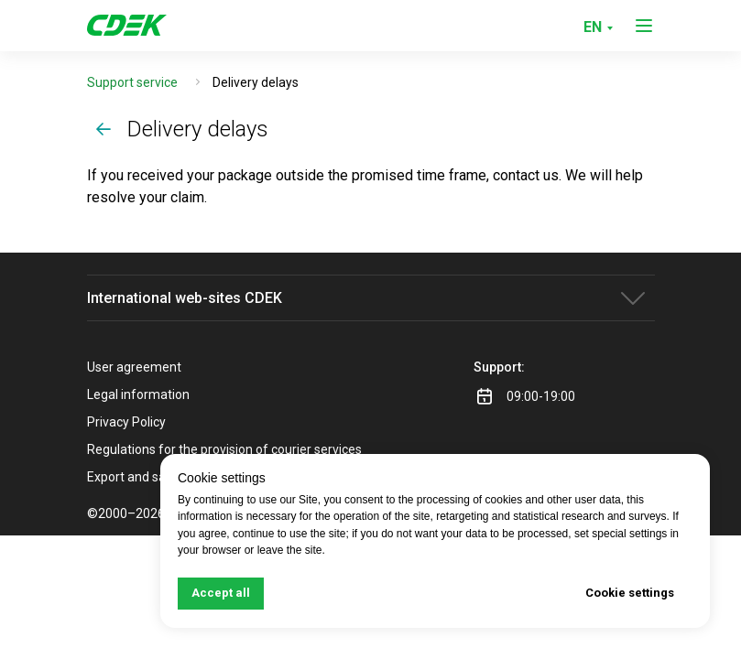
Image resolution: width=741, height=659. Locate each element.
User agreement (134, 367)
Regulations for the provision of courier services (224, 449)
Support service (132, 82)
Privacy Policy (126, 422)
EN (592, 27)
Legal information (138, 394)
